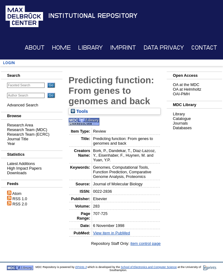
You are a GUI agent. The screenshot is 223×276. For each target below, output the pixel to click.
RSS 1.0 (20, 198)
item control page (145, 243)
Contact (204, 48)
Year (11, 143)
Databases (182, 128)
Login (9, 63)
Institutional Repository (92, 16)
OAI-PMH (181, 94)
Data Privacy (164, 48)
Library (90, 48)
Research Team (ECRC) (28, 134)
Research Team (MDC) (27, 129)
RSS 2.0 (20, 204)
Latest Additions (21, 163)
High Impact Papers (24, 168)
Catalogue (182, 118)
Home (61, 48)
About (35, 48)
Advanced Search (22, 105)
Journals (180, 123)
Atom (17, 193)
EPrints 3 (81, 267)
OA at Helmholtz (187, 89)
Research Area (20, 125)
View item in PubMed (111, 233)
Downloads (16, 173)
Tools (79, 111)
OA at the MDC (186, 84)
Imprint (123, 48)
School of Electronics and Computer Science (149, 267)
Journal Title (17, 139)
